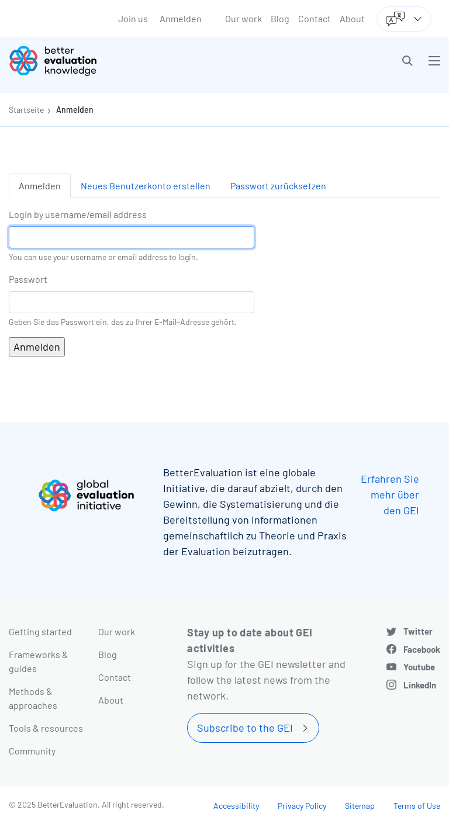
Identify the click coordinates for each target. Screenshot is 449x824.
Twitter (418, 631)
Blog (280, 18)
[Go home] (121, 60)
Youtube (419, 667)
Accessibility (236, 806)
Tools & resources (46, 727)
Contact (314, 18)
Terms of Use (416, 806)
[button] (407, 61)
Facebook (421, 649)
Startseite (26, 110)
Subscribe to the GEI (245, 727)
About (352, 18)
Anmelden (181, 18)
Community (32, 750)
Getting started (40, 631)
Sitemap (360, 806)
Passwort (28, 279)
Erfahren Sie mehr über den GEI (390, 494)
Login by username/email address (78, 214)
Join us (133, 18)
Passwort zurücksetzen (278, 185)
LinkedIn (419, 685)
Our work (243, 18)
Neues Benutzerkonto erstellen (145, 185)
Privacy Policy (302, 806)
